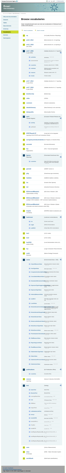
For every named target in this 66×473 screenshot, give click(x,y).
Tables (5, 22)
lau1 (27, 233)
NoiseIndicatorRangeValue (37, 312)
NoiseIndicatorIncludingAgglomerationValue (37, 306)
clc (32, 221)
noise (28, 259)
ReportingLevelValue (36, 342)
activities (33, 57)
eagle (32, 224)
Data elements (7, 26)
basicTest (33, 389)
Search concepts (40, 30)
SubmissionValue (35, 364)
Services (5, 35)
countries (33, 65)
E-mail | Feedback (8, 468)
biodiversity (30, 94)
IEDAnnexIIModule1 (32, 191)
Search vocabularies (28, 30)
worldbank (29, 458)
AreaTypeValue (35, 268)
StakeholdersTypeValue (37, 351)
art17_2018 (29, 87)
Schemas (5, 29)
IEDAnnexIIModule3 (32, 198)
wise (27, 452)
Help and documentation (10, 16)
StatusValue (34, 356)
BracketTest (34, 393)
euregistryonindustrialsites (35, 139)
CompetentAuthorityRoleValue (37, 272)
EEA (10, 1)
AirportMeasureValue (36, 264)
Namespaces (6, 38)
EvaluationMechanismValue (37, 281)
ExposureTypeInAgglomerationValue (37, 285)
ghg (27, 173)
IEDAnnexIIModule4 (32, 204)
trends (32, 75)
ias (27, 182)
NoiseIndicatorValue (36, 316)
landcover (29, 217)
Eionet (10, 13)
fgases (28, 155)
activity (33, 122)
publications (30, 369)
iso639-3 (33, 299)
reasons (33, 72)
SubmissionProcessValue (37, 359)
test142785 (34, 418)
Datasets (5, 19)
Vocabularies (7, 32)
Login (49, 1)
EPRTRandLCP (31, 133)
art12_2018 (29, 44)
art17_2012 (29, 81)
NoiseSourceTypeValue (37, 325)
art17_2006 (29, 51)
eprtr (27, 116)
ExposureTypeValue (36, 290)
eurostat (29, 144)
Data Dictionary (16, 13)
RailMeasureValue (35, 338)
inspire (28, 211)
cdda (27, 98)
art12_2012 (29, 40)
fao (27, 149)
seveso (28, 379)
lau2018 (28, 242)
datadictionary (31, 107)
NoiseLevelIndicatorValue (37, 321)
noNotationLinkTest (36, 411)
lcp (27, 249)
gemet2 (28, 169)
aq (27, 35)
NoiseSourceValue (36, 330)
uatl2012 (33, 228)
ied (27, 187)
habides (28, 178)
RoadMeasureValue (36, 347)
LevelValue (34, 303)
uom (27, 447)
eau (32, 399)
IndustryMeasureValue (37, 294)
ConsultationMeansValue (37, 276)
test (27, 385)
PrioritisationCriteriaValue (37, 333)
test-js (32, 414)
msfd (28, 253)
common (29, 103)
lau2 (27, 238)
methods (33, 68)
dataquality (30, 112)
